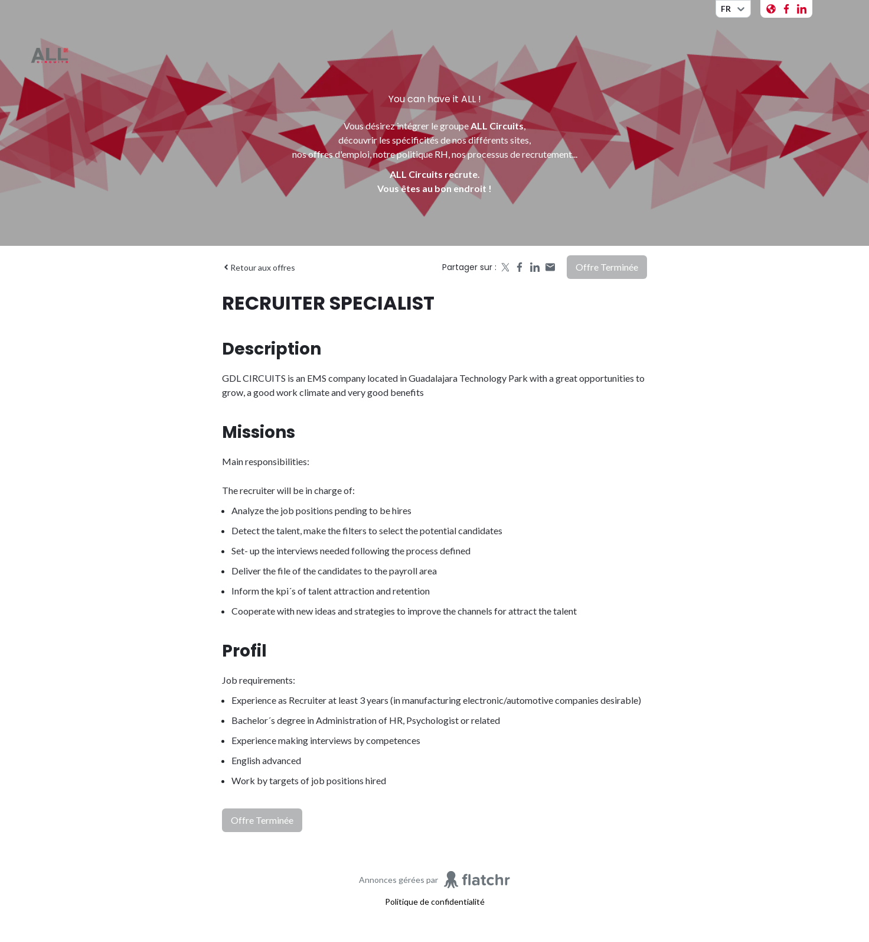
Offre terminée (607, 266)
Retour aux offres (258, 267)
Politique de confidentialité (435, 901)
